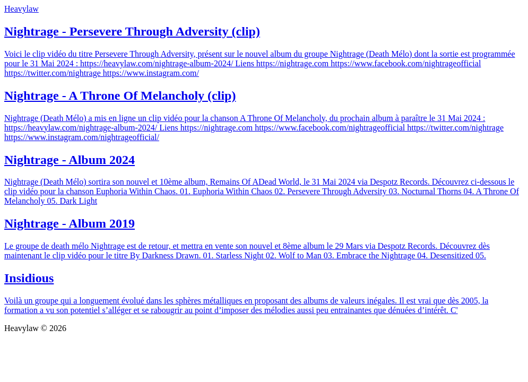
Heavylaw (21, 8)
